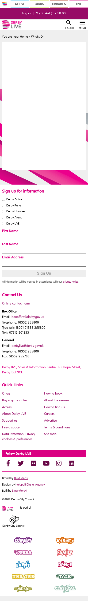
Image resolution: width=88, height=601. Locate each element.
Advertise (50, 421)
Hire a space (10, 427)
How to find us (54, 407)
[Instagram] (59, 463)
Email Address (12, 257)
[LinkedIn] (71, 463)
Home (24, 37)
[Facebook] (8, 463)
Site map (50, 434)
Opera (7, 556)
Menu (82, 28)
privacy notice (70, 282)
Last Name (10, 244)
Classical (50, 592)
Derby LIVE (12, 223)
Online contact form (16, 303)
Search (69, 28)
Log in (26, 13)
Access (6, 407)
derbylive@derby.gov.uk (27, 346)
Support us (9, 421)
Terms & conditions (57, 427)
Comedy (8, 544)
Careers (49, 414)
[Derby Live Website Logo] (17, 24)
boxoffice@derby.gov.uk (27, 317)
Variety (49, 544)
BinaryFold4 (19, 491)
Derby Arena (14, 217)
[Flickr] (33, 463)
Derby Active (14, 199)
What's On (37, 37)
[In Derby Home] (4, 4)
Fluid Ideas (21, 478)
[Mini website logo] (10, 509)
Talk (47, 580)
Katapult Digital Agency (30, 484)
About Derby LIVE (14, 414)
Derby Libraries (15, 211)
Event (6, 568)
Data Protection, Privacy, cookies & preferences (18, 436)
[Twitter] (21, 463)
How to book (53, 393)
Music (6, 592)
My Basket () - (51, 13)
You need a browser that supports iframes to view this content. (43, 105)
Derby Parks (14, 205)
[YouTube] (46, 463)
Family (49, 556)
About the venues (56, 400)
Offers (6, 393)
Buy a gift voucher (14, 400)
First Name (10, 231)
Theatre (8, 580)
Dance (49, 568)
